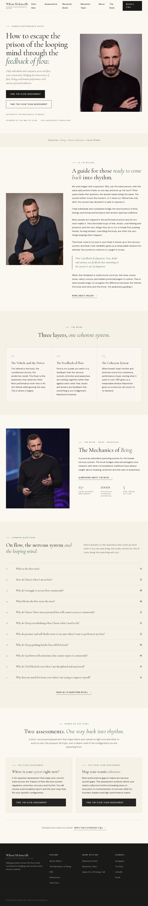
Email (117, 877)
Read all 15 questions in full (72, 693)
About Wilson (56, 861)
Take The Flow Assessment (25, 94)
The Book (112, 6)
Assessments (51, 4)
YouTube (119, 866)
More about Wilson (83, 296)
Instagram (119, 861)
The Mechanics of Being (60, 866)
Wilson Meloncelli (25, 856)
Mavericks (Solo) (67, 6)
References (55, 877)
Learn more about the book (93, 478)
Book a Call (130, 5)
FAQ (51, 872)
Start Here (33, 6)
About (102, 4)
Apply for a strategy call (88, 828)
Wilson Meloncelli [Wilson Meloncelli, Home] (18, 6)
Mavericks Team (85, 6)
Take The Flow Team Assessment (29, 104)
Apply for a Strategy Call (93, 872)
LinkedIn (118, 872)
